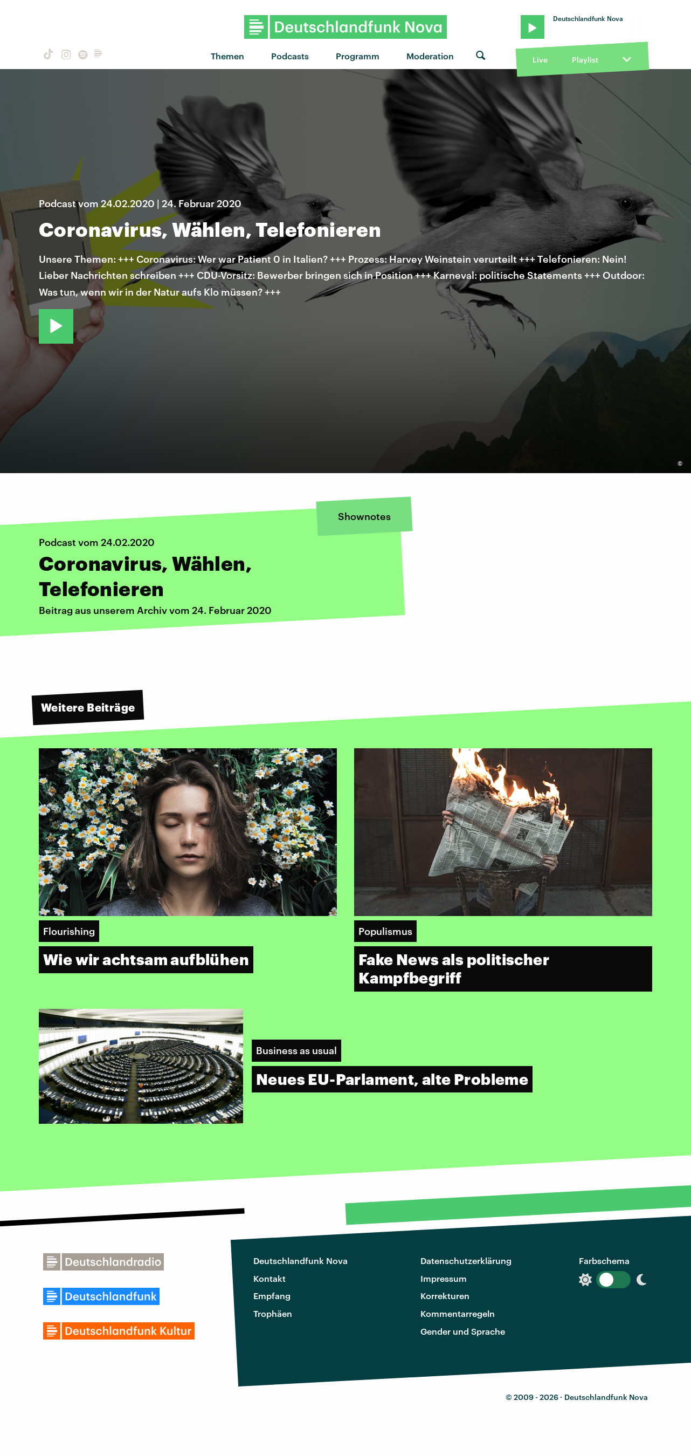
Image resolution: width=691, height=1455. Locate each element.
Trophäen (272, 1313)
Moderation (430, 56)
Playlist (585, 59)
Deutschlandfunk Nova (300, 1260)
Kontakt (269, 1278)
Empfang (272, 1295)
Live (540, 59)
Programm (357, 56)
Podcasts (290, 56)
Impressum (443, 1278)
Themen (227, 56)
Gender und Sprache (462, 1331)
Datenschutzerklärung (466, 1260)
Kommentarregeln (457, 1313)
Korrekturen (444, 1295)
